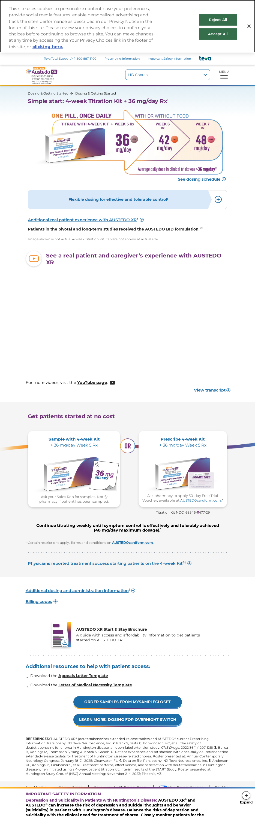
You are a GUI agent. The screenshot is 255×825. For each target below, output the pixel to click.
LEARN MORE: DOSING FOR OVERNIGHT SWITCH (127, 719)
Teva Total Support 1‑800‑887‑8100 (70, 58)
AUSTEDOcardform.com (200, 500)
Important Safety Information (169, 58)
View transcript (210, 390)
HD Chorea (138, 74)
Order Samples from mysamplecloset (127, 701)
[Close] (249, 26)
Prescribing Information (122, 58)
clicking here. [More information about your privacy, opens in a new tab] (47, 46)
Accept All (218, 34)
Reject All (218, 19)
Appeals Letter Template (83, 675)
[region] (127, 26)
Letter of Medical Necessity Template (95, 685)
